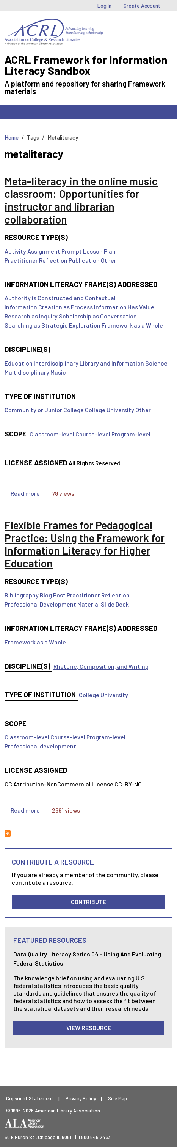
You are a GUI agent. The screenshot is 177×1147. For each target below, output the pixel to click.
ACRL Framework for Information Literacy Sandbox (86, 65)
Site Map (117, 1098)
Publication (84, 260)
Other (108, 260)
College (95, 409)
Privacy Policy (81, 1098)
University (120, 409)
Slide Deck (115, 604)
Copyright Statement (29, 1098)
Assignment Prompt (54, 251)
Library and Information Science (124, 363)
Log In (104, 5)
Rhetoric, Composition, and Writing (101, 666)
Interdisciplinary (56, 363)
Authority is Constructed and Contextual (60, 297)
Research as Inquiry (31, 316)
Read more (25, 493)
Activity (15, 251)
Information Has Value (124, 306)
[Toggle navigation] (15, 112)
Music (58, 372)
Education (19, 363)
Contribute (88, 901)
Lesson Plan (99, 251)
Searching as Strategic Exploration (52, 325)
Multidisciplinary (27, 372)
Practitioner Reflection (36, 260)
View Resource (88, 1027)
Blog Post (53, 595)
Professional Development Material (52, 604)
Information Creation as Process (49, 306)
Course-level (92, 434)
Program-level (130, 434)
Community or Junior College (44, 409)
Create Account (142, 5)
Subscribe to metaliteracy (8, 833)
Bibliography (22, 595)
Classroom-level (52, 434)
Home (12, 137)
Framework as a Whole (132, 325)
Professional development (40, 746)
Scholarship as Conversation (98, 316)
